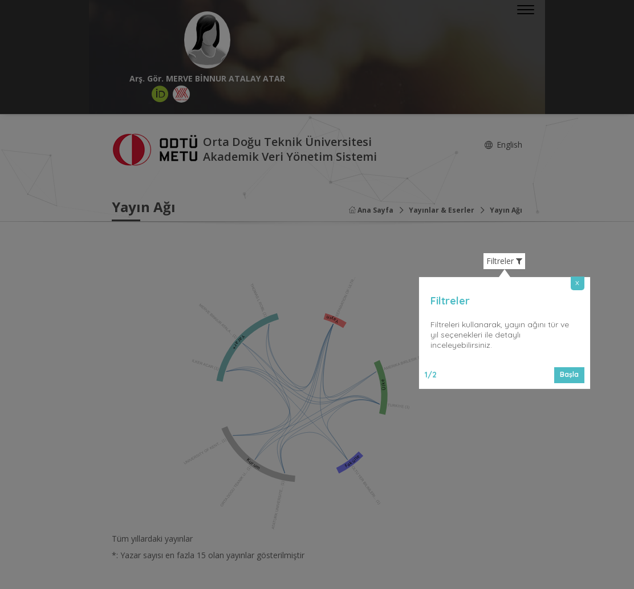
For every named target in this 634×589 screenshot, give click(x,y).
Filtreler (504, 261)
